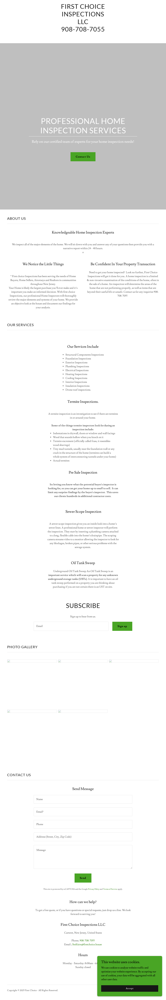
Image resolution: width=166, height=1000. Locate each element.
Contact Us (83, 156)
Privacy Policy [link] (93, 889)
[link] (83, 38)
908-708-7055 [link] (87, 940)
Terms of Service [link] (110, 889)
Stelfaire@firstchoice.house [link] (87, 944)
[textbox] (71, 626)
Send (83, 878)
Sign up (122, 626)
